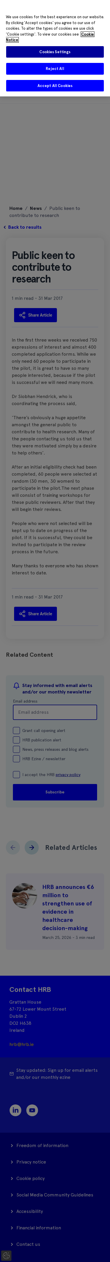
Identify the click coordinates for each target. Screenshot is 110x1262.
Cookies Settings (54, 52)
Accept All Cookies (55, 85)
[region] (55, 48)
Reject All (55, 68)
